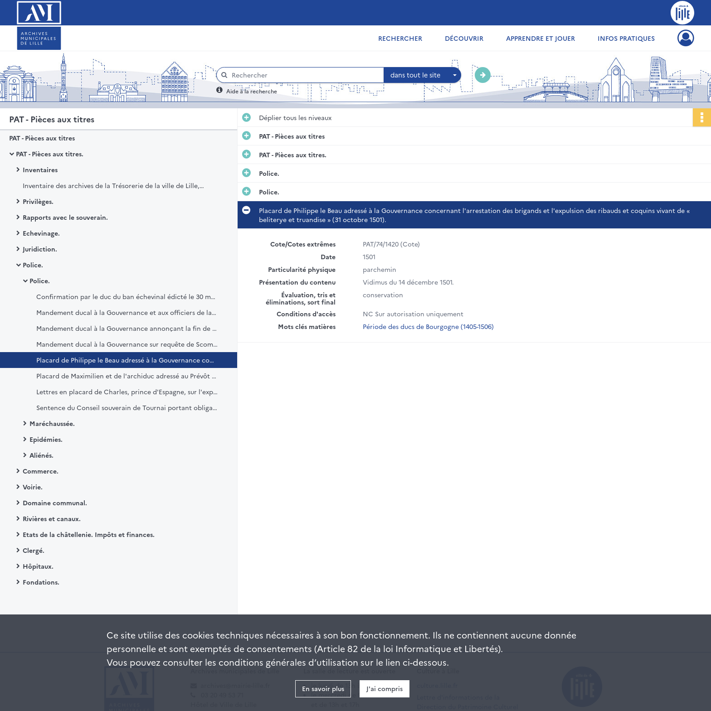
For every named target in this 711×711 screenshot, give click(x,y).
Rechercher (400, 38)
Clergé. (33, 550)
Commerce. (40, 470)
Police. (33, 264)
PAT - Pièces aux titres (42, 137)
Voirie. (33, 486)
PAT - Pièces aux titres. (49, 153)
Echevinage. (41, 232)
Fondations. (41, 581)
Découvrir (464, 38)
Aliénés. (41, 454)
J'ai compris (384, 688)
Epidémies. (46, 439)
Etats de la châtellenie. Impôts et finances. (89, 534)
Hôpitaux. (38, 566)
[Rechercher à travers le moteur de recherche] (305, 75)
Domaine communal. (55, 502)
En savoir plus (323, 688)
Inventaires (40, 169)
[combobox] (422, 75)
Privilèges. (38, 201)
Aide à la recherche (251, 91)
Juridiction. (40, 248)
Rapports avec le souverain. (65, 217)
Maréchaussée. (52, 423)
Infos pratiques (626, 38)
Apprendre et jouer (540, 38)
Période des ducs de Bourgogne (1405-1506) (428, 326)
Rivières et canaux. (52, 518)
